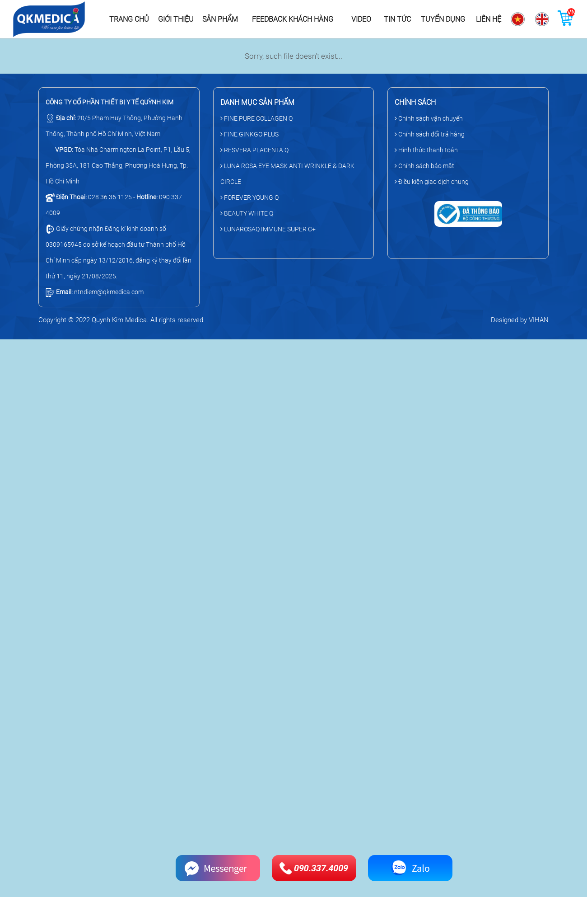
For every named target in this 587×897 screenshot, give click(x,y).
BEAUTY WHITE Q (246, 213)
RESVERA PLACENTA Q (254, 150)
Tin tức (397, 19)
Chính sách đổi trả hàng (430, 134)
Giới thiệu (176, 19)
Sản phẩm (220, 19)
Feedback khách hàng (292, 19)
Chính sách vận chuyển (429, 118)
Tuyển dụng (443, 19)
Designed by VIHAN (520, 320)
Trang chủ (129, 19)
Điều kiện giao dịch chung (432, 181)
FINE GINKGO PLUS (249, 134)
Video (361, 19)
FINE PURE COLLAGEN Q (256, 118)
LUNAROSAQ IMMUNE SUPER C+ (268, 229)
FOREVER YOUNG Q (249, 197)
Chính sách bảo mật (424, 165)
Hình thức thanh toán (426, 150)
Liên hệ (488, 19)
